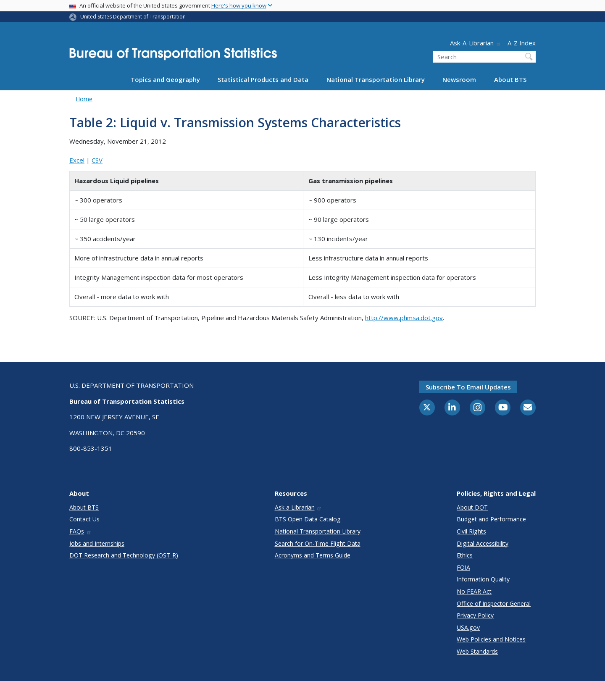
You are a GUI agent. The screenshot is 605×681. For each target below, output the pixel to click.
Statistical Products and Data (263, 79)
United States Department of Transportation (133, 16)
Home (84, 99)
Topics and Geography (165, 79)
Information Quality (483, 579)
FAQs (80, 531)
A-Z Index (522, 43)
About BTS (510, 79)
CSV (97, 160)
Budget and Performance (491, 519)
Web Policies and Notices (491, 639)
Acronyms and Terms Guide (312, 555)
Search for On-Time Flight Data (317, 543)
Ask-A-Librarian (475, 43)
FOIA (463, 567)
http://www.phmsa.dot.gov (404, 317)
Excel (76, 160)
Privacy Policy (475, 615)
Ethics (465, 555)
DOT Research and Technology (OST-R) (123, 555)
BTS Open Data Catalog (308, 519)
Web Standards (477, 651)
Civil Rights (471, 531)
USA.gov (468, 627)
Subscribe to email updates (468, 387)
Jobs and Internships (96, 543)
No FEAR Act (474, 591)
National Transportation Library (375, 79)
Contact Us (84, 519)
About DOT (472, 507)
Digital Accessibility (482, 543)
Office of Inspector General (494, 603)
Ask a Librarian (298, 507)
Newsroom (459, 79)
